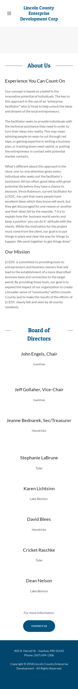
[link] (39, 13)
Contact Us (39, 626)
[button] (10, 13)
